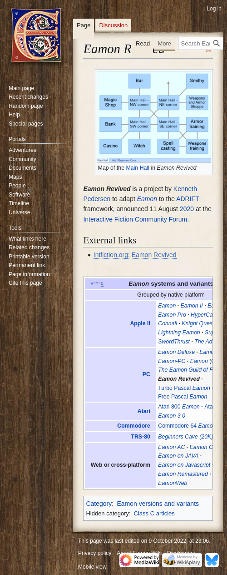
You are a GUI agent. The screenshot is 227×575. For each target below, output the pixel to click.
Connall (167, 323)
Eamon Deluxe (176, 352)
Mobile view (92, 567)
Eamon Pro (172, 315)
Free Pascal (182, 396)
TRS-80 (140, 437)
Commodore (133, 426)
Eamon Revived (179, 379)
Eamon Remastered (183, 474)
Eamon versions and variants (158, 503)
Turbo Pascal (184, 388)
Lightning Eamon (179, 332)
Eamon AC (171, 447)
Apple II (140, 323)
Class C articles (154, 513)
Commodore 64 (187, 426)
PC (146, 374)
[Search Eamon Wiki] (200, 43)
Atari (144, 411)
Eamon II (192, 306)
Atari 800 (179, 407)
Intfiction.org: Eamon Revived (135, 254)
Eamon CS (203, 447)
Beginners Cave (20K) (185, 437)
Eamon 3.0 (171, 416)
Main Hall (137, 168)
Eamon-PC (171, 361)
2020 (187, 208)
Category (99, 503)
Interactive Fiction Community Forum (135, 219)
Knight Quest (198, 323)
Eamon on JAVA (178, 456)
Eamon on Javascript (184, 465)
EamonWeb (172, 483)
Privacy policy (94, 553)
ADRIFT (187, 198)
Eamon (147, 198)
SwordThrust (174, 341)
